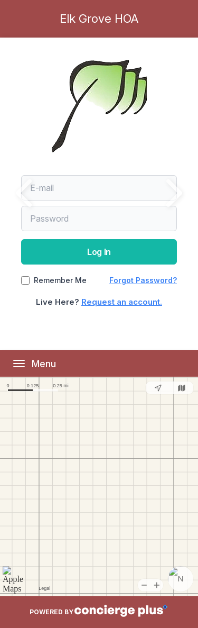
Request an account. (121, 302)
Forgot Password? (143, 280)
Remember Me (60, 280)
